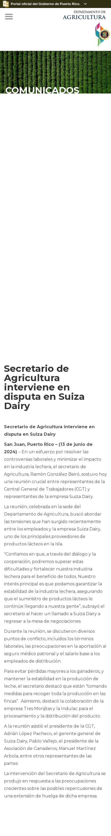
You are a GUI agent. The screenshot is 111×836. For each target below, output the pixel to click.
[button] (9, 17)
